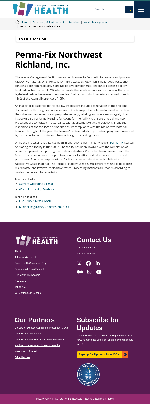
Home (24, 22)
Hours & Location (86, 253)
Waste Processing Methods (36, 189)
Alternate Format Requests (68, 398)
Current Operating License (36, 184)
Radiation (73, 22)
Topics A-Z (20, 287)
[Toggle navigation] (142, 9)
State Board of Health (26, 351)
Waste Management (96, 22)
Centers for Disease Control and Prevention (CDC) (41, 328)
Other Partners (22, 357)
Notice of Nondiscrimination (99, 398)
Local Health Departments (28, 333)
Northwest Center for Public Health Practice (37, 345)
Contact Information (87, 247)
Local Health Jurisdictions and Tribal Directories (40, 339)
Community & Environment (48, 22)
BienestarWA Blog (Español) (29, 269)
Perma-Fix (116, 142)
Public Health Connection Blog (31, 263)
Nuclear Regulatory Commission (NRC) (44, 207)
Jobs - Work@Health (26, 257)
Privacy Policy (43, 398)
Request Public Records (27, 275)
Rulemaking (21, 281)
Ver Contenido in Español (28, 293)
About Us (19, 251)
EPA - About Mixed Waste (35, 201)
